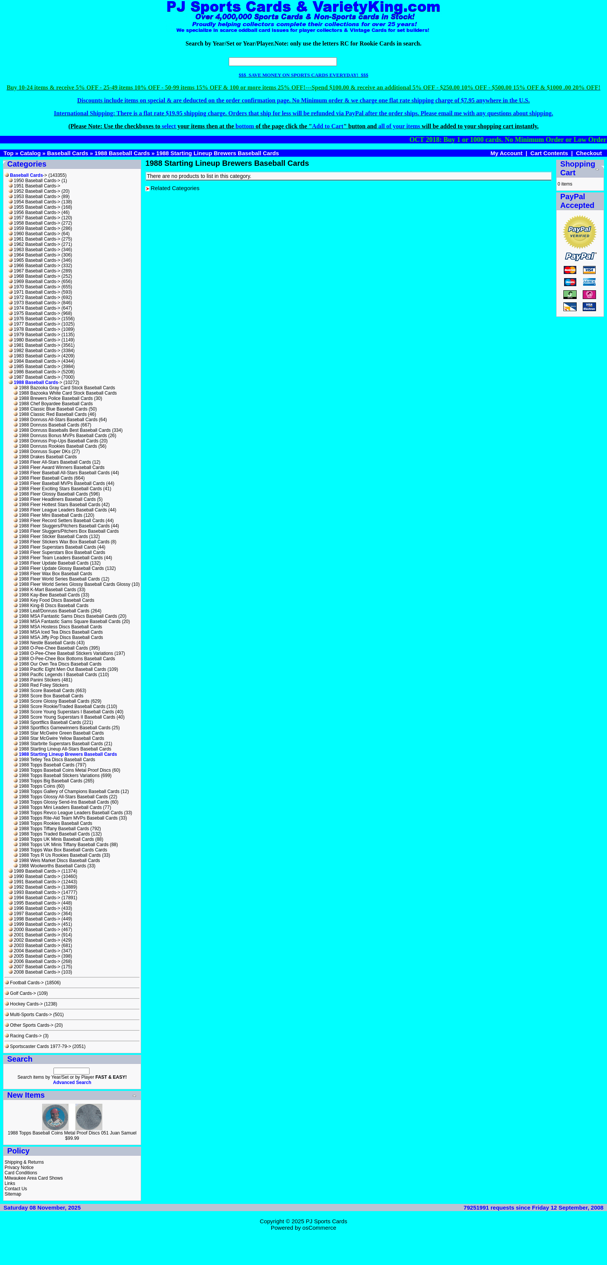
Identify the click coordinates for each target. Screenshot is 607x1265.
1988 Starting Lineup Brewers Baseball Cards (217, 153)
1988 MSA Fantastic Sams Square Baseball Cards (66, 621)
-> (26, 175)
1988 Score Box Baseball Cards (48, 696)
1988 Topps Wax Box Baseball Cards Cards (60, 850)
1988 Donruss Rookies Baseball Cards (55, 446)
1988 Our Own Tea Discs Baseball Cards (57, 664)
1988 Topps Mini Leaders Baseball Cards (57, 807)
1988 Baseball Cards (122, 153)
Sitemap (13, 1194)
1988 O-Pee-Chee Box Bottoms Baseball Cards (64, 658)
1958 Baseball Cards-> (34, 223)
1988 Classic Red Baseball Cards (49, 414)
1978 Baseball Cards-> (34, 329)
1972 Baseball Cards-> (34, 297)
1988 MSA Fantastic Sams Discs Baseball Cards (65, 616)
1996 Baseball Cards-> (34, 908)
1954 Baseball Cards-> (34, 202)
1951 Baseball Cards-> (34, 186)
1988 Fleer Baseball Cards (42, 478)
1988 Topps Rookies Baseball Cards (52, 823)
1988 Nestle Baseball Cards (44, 642)
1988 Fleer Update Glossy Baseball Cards (58, 568)
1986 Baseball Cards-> (34, 371)
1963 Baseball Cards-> (34, 249)
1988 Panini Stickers (36, 680)
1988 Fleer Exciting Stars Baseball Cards (57, 488)
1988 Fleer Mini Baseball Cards (47, 515)
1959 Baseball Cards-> (34, 228)
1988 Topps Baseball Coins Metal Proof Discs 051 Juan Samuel (72, 1133)
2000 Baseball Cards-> (34, 929)
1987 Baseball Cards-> (34, 377)
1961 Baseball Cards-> (34, 239)
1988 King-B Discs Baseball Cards (50, 605)
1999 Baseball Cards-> (34, 924)
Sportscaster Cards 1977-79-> (38, 1046)
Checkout (589, 153)
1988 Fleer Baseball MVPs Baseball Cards (59, 483)
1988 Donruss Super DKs (41, 451)
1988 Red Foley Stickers (40, 685)
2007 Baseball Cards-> (34, 966)
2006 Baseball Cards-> (34, 961)
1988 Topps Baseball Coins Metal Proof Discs (62, 770)
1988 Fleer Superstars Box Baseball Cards (59, 552)
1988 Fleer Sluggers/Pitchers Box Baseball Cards (66, 531)
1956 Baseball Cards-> (34, 212)
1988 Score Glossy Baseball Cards (51, 701)
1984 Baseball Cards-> (34, 361)
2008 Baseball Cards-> (34, 972)
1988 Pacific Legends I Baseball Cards (55, 674)
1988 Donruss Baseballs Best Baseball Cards (61, 430)
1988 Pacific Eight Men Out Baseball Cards (59, 669)
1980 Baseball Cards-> (34, 340)
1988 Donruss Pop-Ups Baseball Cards (55, 441)
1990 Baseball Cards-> (34, 876)
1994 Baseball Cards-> (34, 897)
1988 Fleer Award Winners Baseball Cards (58, 467)
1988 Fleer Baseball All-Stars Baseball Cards (61, 472)
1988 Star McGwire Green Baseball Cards (58, 733)
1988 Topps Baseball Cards (43, 765)
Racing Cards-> (23, 1035)
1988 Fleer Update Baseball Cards (50, 563)
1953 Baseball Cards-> (34, 196)
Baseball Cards (67, 153)
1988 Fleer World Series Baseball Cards (56, 579)
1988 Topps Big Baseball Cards (47, 781)
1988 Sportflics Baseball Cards (47, 722)
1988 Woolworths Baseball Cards (49, 866)
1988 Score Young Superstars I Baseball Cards (63, 711)
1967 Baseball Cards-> (34, 271)
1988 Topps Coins (34, 786)
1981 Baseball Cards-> (34, 345)
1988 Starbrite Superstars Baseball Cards (58, 743)
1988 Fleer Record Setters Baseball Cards (58, 520)
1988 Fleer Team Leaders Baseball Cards (58, 557)
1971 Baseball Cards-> (34, 292)
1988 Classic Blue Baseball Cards (50, 409)
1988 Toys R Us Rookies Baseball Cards (57, 855)
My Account (506, 153)
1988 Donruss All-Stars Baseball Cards (55, 419)
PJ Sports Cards (326, 1221)
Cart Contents (549, 153)
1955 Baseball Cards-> (34, 207)
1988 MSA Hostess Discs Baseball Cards (57, 626)
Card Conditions (21, 1172)
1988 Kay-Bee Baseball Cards (46, 595)
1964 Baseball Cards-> (34, 255)
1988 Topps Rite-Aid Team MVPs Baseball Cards (65, 818)
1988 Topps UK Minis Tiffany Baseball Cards (61, 844)
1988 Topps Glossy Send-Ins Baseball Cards (61, 802)
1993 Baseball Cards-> (34, 892)
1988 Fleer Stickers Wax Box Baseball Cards (61, 541)
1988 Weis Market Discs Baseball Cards (56, 860)
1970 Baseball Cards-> (34, 287)
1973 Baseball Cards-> (34, 302)
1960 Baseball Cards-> (34, 233)
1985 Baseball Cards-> (34, 366)
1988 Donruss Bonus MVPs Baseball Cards (60, 435)
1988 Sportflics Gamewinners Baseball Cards (61, 727)
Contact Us (16, 1188)
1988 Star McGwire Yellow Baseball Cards (58, 738)
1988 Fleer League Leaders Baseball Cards (60, 510)
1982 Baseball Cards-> (34, 350)
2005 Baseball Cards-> (34, 956)
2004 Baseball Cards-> (34, 950)
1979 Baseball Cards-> (34, 334)
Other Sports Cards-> (29, 1025)
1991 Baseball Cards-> (34, 881)
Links (10, 1183)
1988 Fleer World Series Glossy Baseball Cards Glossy (71, 584)
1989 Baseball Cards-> (34, 871)
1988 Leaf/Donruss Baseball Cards (51, 611)
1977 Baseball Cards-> (34, 324)
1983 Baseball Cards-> (34, 356)
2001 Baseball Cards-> (34, 935)
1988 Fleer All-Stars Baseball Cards (52, 462)
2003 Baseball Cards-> (34, 945)
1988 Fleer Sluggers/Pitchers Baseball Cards (61, 526)
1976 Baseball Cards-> (34, 318)
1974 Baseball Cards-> (34, 308)
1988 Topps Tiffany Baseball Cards (51, 828)
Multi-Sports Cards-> (28, 1014)
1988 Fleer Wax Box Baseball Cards (52, 573)
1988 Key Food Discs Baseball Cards (53, 600)
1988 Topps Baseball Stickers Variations (56, 775)
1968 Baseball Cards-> (34, 276)
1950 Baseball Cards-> (34, 180)
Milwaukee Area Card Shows (34, 1178)
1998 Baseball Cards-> (34, 919)
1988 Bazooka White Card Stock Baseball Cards (64, 393)
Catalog (30, 153)
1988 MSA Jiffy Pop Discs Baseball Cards (58, 637)
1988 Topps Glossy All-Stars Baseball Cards (60, 796)
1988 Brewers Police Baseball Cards (53, 398)
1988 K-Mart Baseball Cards (44, 589)
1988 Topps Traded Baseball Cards (51, 834)
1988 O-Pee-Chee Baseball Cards (50, 648)
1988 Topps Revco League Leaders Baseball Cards (68, 812)
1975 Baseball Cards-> (34, 313)
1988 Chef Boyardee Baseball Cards (53, 403)
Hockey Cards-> (24, 1004)
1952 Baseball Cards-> (34, 191)
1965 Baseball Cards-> (34, 260)
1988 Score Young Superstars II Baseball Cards (64, 717)
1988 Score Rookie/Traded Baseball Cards (59, 706)
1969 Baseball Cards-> (34, 281)
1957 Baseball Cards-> (34, 217)
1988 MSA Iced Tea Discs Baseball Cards (58, 632)
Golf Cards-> (20, 993)
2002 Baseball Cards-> (34, 940)
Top (8, 153)
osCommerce (319, 1227)
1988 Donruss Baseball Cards (46, 425)
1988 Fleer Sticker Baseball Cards (50, 536)
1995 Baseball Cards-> (34, 903)
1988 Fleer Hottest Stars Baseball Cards (56, 504)
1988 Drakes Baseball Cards (45, 456)
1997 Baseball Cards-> (34, 913)
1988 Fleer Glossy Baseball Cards (50, 494)
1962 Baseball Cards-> (34, 244)
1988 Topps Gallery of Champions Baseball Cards (66, 791)
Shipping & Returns (24, 1162)
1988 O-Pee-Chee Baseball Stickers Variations (63, 653)
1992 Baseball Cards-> (34, 887)
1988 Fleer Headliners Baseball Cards (54, 499)
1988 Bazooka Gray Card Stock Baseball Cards (64, 387)
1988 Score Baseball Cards (43, 690)
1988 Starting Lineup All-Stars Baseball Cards (62, 749)
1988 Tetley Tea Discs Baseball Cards (54, 759)
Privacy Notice (19, 1167)
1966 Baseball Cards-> (34, 265)
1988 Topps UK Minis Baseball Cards (53, 839)
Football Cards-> (24, 982)
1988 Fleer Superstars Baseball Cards (54, 547)
